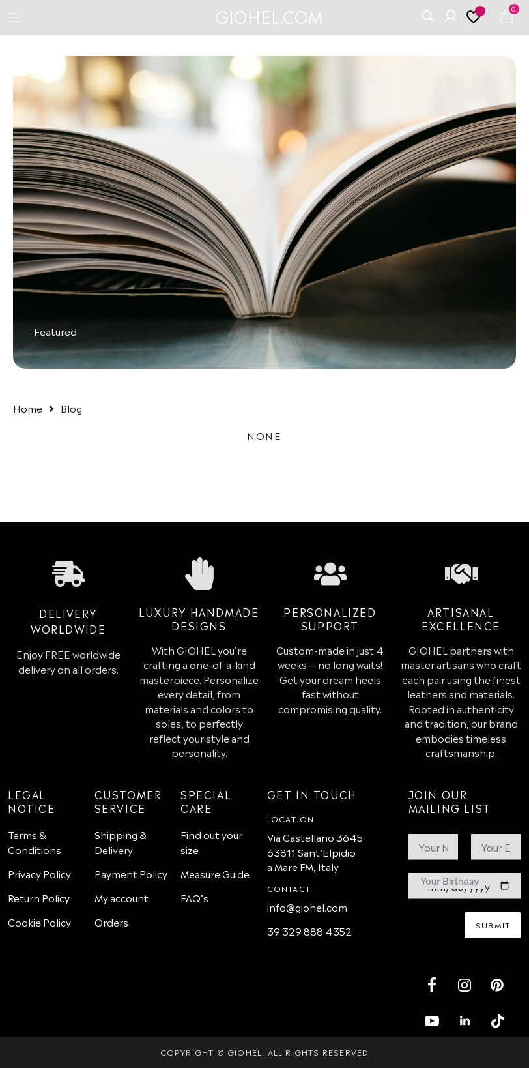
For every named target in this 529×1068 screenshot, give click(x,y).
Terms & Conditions (34, 842)
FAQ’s (194, 897)
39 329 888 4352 (309, 930)
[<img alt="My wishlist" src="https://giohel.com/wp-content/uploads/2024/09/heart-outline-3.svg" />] (475, 20)
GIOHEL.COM (269, 15)
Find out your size (211, 842)
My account (121, 897)
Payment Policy (130, 873)
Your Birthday (450, 881)
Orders (111, 921)
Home (27, 407)
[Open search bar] (428, 15)
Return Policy (39, 897)
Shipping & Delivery (120, 842)
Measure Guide (215, 873)
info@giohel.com (307, 906)
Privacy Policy (39, 873)
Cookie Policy (39, 921)
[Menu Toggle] (14, 17)
